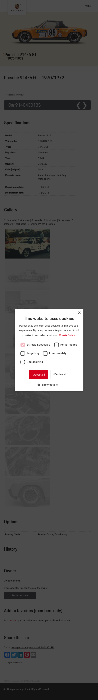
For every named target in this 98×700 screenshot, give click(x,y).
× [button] (79, 312)
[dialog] (49, 350)
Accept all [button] (39, 374)
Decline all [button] (60, 374)
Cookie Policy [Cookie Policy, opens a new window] (67, 335)
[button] (49, 385)
